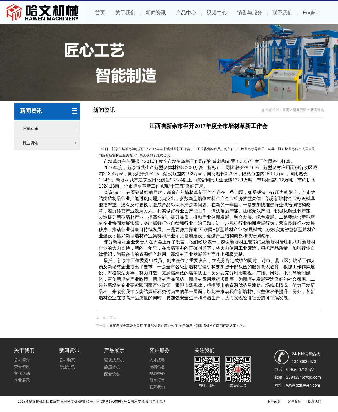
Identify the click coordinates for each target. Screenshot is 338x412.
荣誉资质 (22, 366)
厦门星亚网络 (155, 402)
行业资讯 (30, 143)
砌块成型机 (114, 360)
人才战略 (157, 360)
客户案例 (294, 402)
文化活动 (22, 373)
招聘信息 (157, 366)
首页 (100, 12)
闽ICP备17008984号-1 (112, 402)
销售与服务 (249, 12)
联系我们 (282, 12)
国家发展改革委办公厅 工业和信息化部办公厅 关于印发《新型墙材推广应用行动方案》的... (177, 326)
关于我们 (125, 12)
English (311, 12)
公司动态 (30, 128)
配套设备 (112, 374)
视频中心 (216, 12)
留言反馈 (157, 380)
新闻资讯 (156, 12)
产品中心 (186, 12)
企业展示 (22, 380)
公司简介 (22, 360)
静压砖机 (112, 367)
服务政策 (274, 402)
